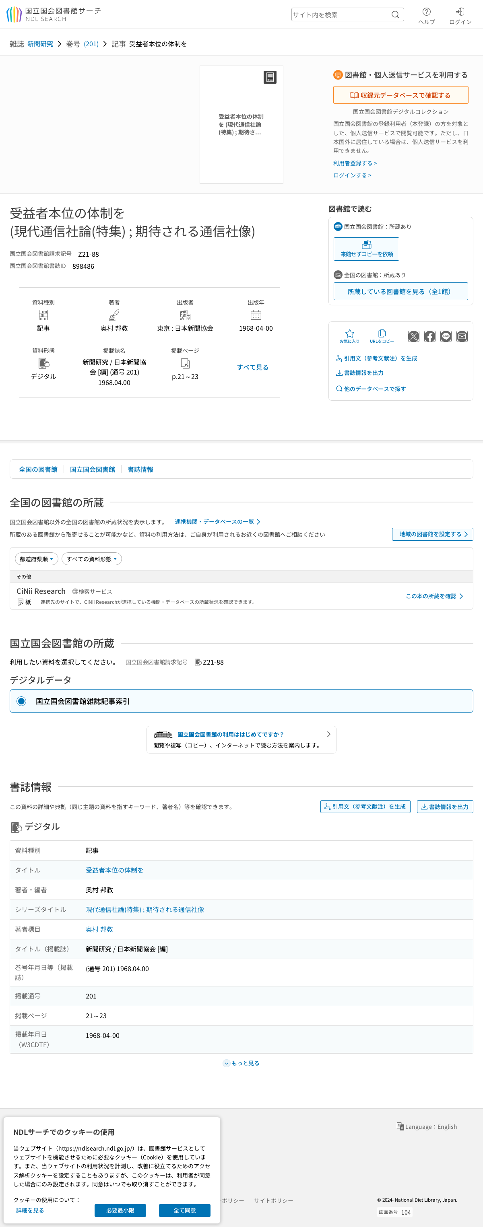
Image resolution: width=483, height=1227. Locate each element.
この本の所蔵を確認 (436, 596)
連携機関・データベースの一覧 (219, 522)
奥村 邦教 (99, 929)
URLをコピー (382, 336)
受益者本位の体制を (115, 870)
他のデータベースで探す (370, 389)
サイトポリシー (273, 1200)
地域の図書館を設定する (435, 534)
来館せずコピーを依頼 (367, 249)
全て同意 (184, 1210)
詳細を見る (30, 1210)
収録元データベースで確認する (400, 95)
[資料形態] (92, 558)
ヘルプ (426, 14)
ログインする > (352, 175)
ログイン (460, 14)
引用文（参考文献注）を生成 (376, 358)
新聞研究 (40, 43)
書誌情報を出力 (359, 373)
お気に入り (350, 336)
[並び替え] (36, 558)
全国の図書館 (38, 469)
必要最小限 (120, 1210)
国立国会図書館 (92, 469)
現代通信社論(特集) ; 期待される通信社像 (145, 909)
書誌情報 (140, 469)
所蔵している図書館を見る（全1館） (401, 291)
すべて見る (253, 367)
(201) (91, 43)
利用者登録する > (355, 163)
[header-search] (347, 14)
